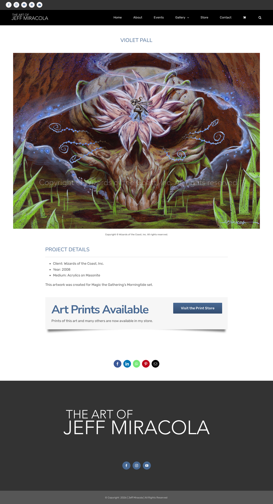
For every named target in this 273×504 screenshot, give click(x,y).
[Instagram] (137, 465)
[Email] (155, 364)
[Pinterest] (146, 364)
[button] (260, 17)
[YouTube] (147, 465)
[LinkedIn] (127, 364)
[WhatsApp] (136, 364)
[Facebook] (117, 364)
